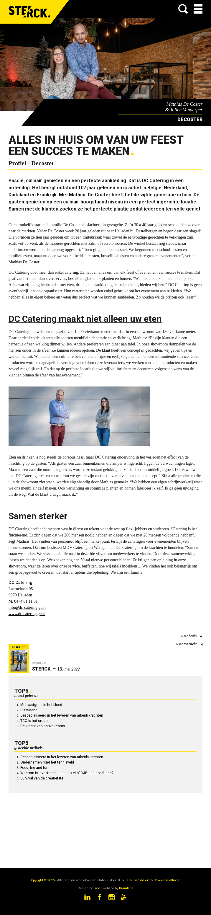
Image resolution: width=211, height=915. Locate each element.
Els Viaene (28, 710)
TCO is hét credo (33, 721)
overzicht (190, 644)
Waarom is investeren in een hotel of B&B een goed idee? (66, 773)
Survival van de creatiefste (41, 778)
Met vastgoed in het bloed (41, 705)
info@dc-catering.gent (27, 607)
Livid (96, 888)
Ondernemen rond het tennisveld (47, 762)
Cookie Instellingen (168, 880)
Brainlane (126, 888)
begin (193, 636)
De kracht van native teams (42, 726)
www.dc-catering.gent (27, 613)
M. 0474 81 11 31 (23, 601)
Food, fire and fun (34, 768)
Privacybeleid (140, 880)
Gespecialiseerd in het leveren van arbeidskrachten (61, 715)
